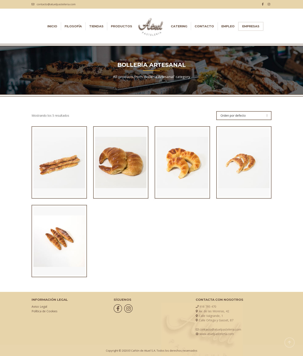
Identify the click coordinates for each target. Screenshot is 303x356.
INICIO (52, 26)
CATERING (179, 26)
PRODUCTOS (121, 26)
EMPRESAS (250, 26)
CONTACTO (204, 26)
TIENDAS (96, 26)
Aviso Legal (39, 307)
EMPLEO (228, 26)
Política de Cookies (44, 311)
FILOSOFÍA (73, 26)
